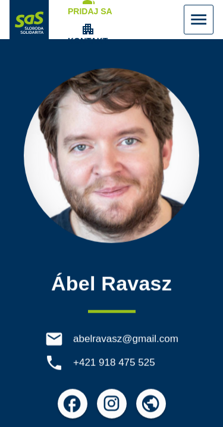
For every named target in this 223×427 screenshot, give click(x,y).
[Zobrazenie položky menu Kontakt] (87, 34)
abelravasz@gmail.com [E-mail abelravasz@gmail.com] (125, 340)
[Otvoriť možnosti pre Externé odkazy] (151, 405)
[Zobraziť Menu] (198, 19)
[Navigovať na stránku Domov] (29, 19)
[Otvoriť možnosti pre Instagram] (112, 405)
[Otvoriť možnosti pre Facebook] (72, 405)
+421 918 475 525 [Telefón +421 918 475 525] (114, 363)
